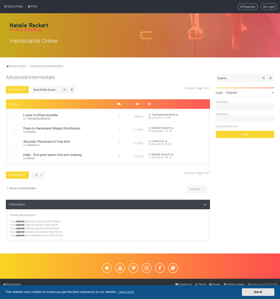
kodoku (31, 130)
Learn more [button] (126, 292)
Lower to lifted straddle (40, 114)
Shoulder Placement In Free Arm (46, 140)
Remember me (228, 125)
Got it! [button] (258, 292)
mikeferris (33, 143)
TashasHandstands (39, 117)
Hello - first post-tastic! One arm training (52, 154)
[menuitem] (32, 6)
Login (219, 91)
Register (231, 91)
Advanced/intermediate (30, 76)
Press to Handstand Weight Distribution (51, 127)
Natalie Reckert (161, 126)
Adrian (31, 157)
